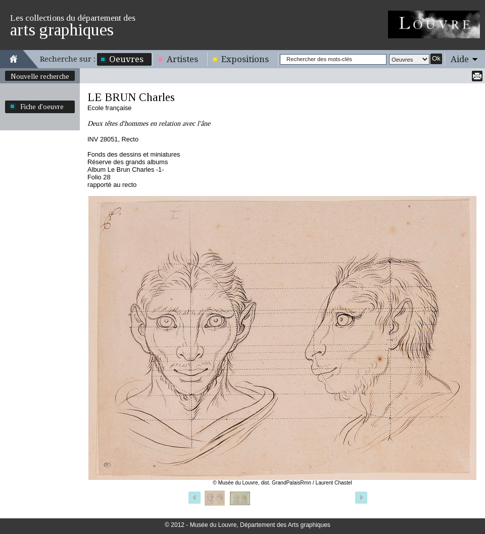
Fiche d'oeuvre (42, 107)
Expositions (245, 59)
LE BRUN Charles (131, 97)
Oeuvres (126, 59)
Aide (460, 59)
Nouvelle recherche (40, 76)
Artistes (182, 59)
